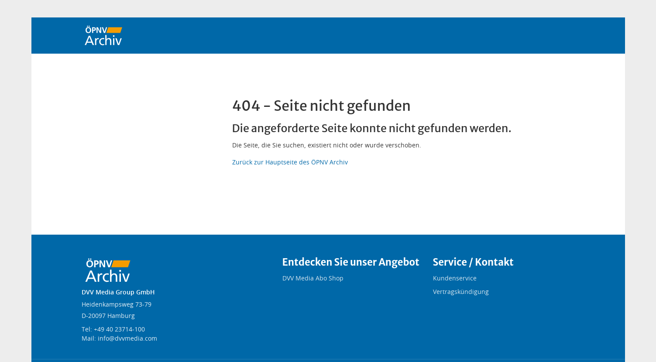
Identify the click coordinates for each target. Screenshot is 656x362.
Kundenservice (455, 279)
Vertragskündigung (461, 292)
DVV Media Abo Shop (312, 279)
